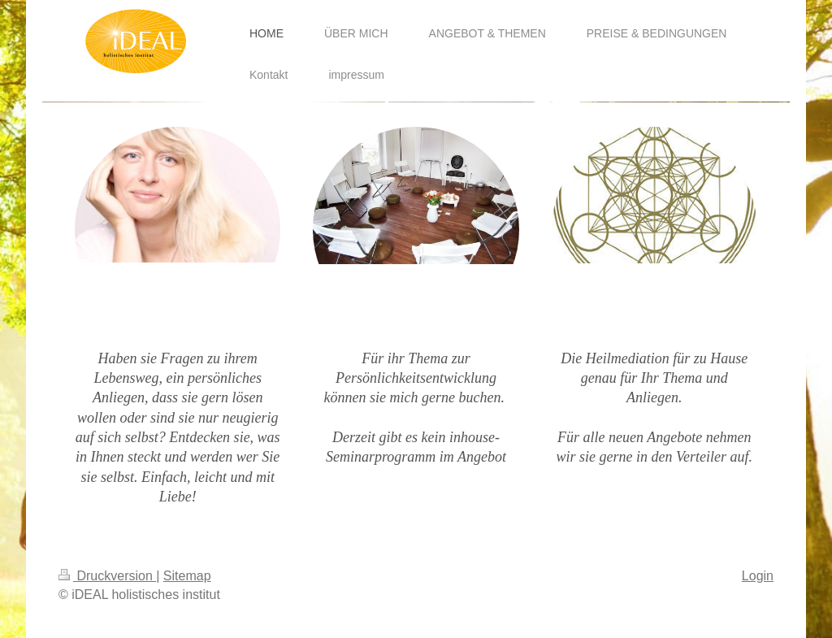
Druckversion (107, 576)
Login (758, 576)
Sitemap (187, 576)
